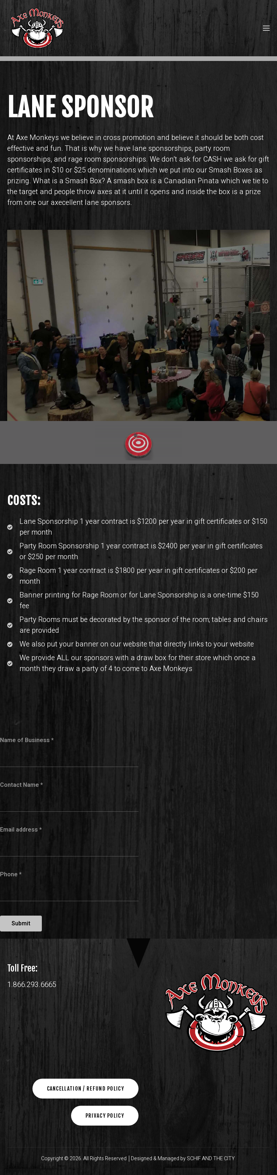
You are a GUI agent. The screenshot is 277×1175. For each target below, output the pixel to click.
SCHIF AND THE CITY (211, 1158)
